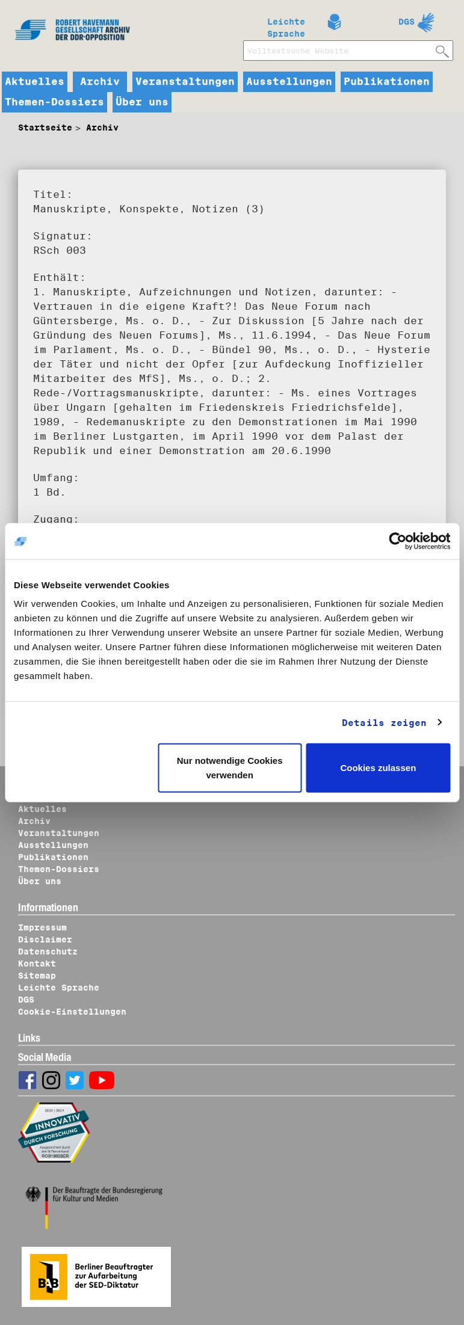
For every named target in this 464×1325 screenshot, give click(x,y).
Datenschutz (48, 951)
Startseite (45, 127)
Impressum (42, 927)
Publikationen (387, 82)
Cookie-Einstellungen (72, 1011)
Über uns (142, 102)
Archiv (100, 82)
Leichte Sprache (286, 25)
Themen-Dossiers (54, 102)
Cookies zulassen (378, 768)
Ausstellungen (289, 82)
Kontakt (37, 963)
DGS (406, 21)
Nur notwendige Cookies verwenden (230, 767)
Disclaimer (45, 939)
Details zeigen (384, 722)
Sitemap (37, 975)
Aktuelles (34, 82)
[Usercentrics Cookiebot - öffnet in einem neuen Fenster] (397, 541)
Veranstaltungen (185, 82)
